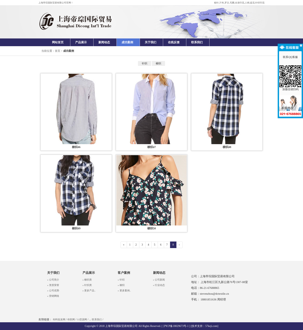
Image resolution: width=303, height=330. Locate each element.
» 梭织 (121, 285)
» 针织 (121, 279)
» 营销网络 (53, 295)
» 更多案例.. (124, 290)
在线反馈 (174, 42)
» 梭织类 (87, 279)
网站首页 (58, 42)
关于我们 (150, 42)
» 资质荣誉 (53, 285)
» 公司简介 (53, 279)
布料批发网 (59, 319)
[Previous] (124, 245)
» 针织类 (87, 285)
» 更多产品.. (89, 290)
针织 (144, 63)
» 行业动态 (159, 285)
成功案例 (127, 42)
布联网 (71, 319)
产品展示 (81, 42)
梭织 (158, 63)
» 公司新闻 (159, 279)
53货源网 (82, 319)
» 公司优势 (53, 290)
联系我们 (197, 42)
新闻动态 (104, 42)
